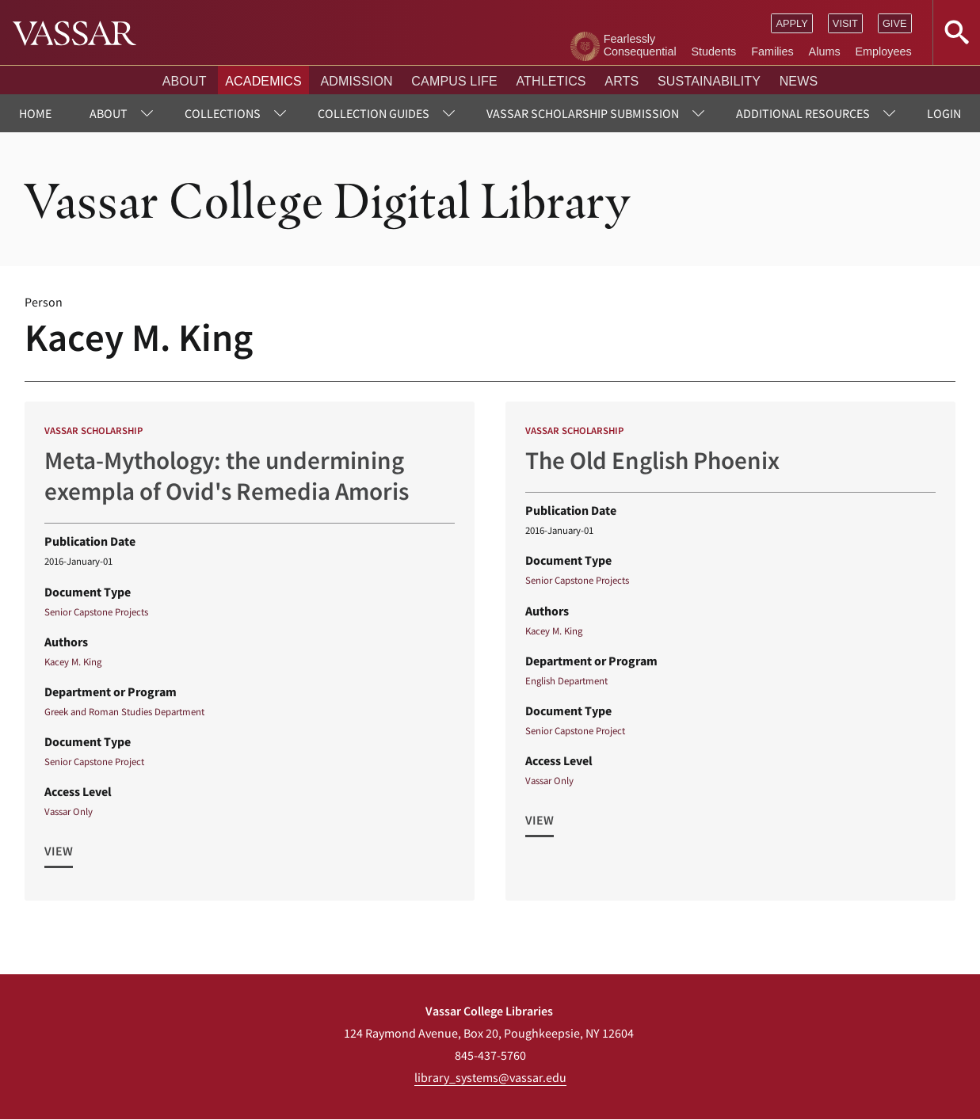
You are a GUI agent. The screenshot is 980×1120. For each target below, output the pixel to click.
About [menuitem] (109, 113)
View (58, 851)
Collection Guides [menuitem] (373, 113)
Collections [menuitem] (223, 113)
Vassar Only (68, 811)
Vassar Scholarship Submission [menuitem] (582, 113)
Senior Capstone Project (94, 761)
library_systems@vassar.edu (490, 1077)
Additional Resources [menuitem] (803, 113)
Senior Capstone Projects (96, 611)
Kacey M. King (72, 661)
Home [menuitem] (35, 113)
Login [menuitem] (944, 113)
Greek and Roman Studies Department (124, 711)
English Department (566, 680)
